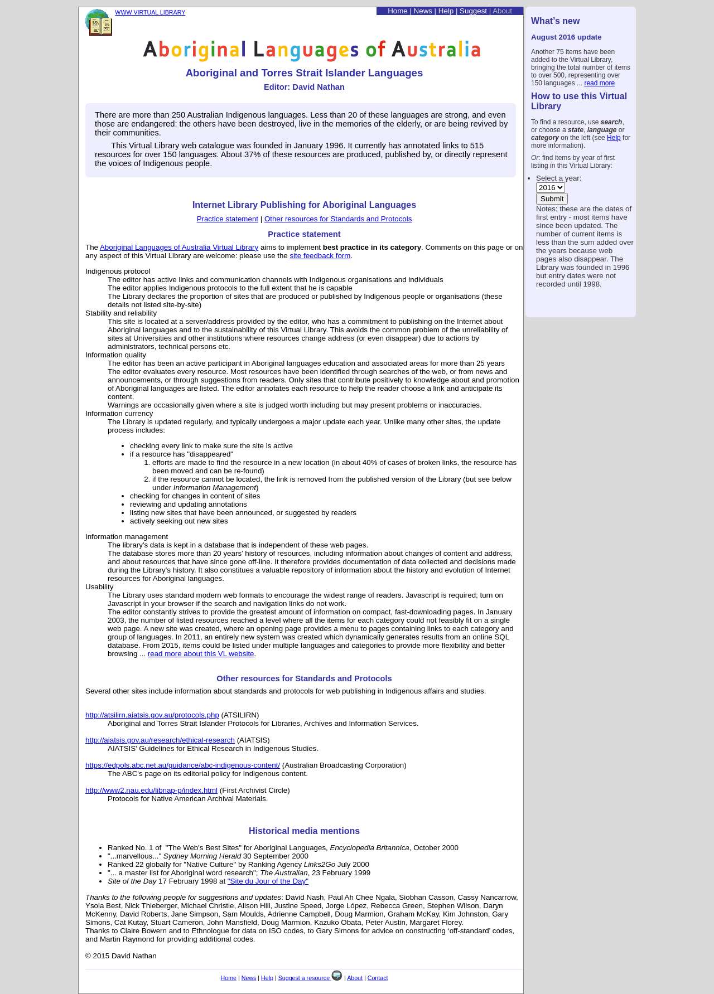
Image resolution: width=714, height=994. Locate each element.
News (423, 11)
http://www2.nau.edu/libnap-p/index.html (151, 790)
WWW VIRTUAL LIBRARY (150, 12)
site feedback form (320, 255)
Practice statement (227, 219)
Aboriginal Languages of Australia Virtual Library (179, 247)
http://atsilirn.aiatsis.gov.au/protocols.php (152, 715)
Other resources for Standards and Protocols (338, 219)
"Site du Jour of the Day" (268, 881)
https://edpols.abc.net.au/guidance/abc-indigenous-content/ (182, 765)
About (502, 11)
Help (614, 138)
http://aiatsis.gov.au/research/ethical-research (160, 740)
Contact (378, 977)
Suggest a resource (310, 977)
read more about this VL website (201, 653)
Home (398, 11)
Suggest (473, 11)
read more (599, 83)
